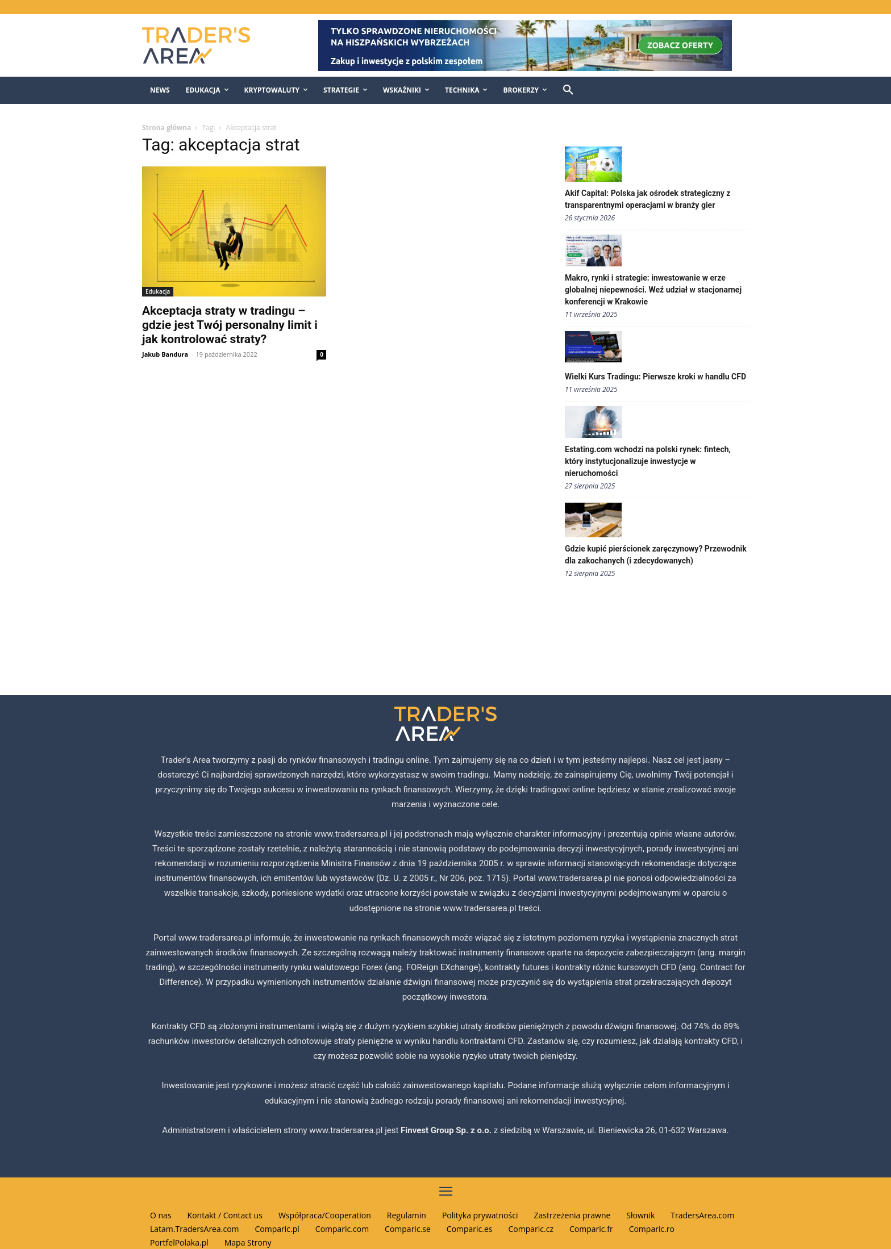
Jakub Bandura (165, 354)
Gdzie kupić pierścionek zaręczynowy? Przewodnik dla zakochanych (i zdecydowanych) (656, 554)
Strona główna (166, 127)
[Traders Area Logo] (207, 45)
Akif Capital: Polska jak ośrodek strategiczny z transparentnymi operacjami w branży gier (648, 199)
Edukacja (157, 291)
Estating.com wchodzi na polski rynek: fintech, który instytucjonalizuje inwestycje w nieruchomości (648, 461)
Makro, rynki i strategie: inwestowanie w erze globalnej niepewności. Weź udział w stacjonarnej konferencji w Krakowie (653, 289)
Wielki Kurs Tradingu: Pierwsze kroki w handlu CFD (655, 376)
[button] (568, 90)
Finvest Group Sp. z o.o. (447, 1130)
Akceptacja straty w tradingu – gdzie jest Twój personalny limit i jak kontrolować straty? (230, 325)
